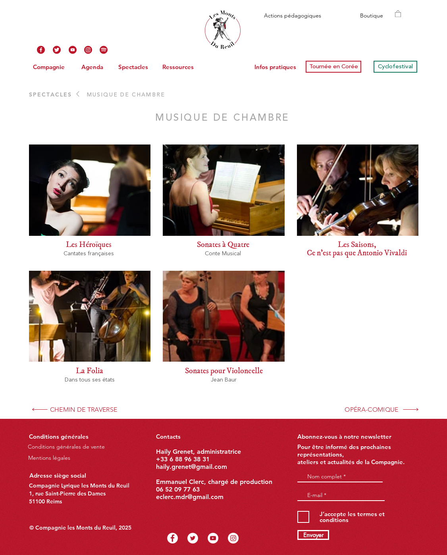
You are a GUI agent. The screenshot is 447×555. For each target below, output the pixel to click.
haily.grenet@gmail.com (191, 466)
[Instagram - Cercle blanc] (233, 538)
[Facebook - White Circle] (172, 538)
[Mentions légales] (49, 458)
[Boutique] (371, 16)
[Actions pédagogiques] (292, 16)
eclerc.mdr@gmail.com (190, 497)
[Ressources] (178, 67)
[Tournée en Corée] (333, 67)
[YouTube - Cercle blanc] (213, 538)
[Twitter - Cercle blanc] (192, 538)
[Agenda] (92, 67)
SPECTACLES (50, 94)
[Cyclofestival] (395, 67)
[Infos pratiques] (275, 67)
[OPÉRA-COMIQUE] (382, 409)
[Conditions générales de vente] (66, 447)
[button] (398, 13)
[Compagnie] (49, 67)
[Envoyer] (313, 535)
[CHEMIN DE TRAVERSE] (74, 409)
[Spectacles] (133, 67)
